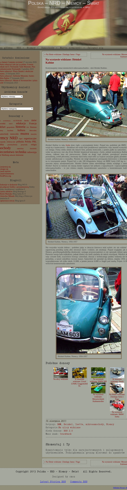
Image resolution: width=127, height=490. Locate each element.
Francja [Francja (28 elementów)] (32, 123)
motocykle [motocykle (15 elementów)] (14, 134)
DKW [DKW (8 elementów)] (10, 124)
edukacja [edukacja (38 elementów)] (21, 123)
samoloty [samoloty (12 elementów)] (20, 149)
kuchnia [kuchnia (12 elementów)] (10, 131)
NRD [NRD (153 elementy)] (14, 138)
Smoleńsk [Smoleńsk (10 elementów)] (33, 149)
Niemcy (31, 48)
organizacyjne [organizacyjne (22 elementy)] (30, 138)
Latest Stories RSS (53, 481)
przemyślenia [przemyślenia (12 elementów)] (12, 145)
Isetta (68, 145)
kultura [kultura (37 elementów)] (21, 130)
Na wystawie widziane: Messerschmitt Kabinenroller (98, 394)
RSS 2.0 (68, 430)
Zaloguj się (95, 48)
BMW (59, 424)
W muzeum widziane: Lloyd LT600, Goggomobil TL (79, 379)
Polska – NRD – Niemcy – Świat (63, 3)
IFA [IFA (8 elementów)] (28, 127)
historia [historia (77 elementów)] (20, 127)
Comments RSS (78, 481)
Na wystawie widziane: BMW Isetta (117, 411)
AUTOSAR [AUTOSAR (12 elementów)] (17, 121)
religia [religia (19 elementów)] (34, 144)
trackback (65, 434)
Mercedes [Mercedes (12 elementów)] (32, 131)
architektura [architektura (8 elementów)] (6, 120)
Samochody (47, 48)
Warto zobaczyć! (71, 48)
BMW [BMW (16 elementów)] (33, 120)
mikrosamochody (95, 424)
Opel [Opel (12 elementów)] (21, 139)
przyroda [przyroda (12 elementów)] (24, 145)
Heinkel (68, 424)
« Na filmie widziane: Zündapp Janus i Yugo (62, 54)
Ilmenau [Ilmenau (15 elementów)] (33, 127)
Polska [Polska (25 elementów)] (28, 141)
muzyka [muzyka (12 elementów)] (33, 134)
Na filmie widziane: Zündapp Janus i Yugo (117, 393)
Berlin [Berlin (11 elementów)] (26, 121)
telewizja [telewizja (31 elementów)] (32, 152)
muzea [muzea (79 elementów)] (25, 133)
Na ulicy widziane (70, 427)
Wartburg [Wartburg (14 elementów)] (5, 155)
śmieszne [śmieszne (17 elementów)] (19, 155)
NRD (19, 48)
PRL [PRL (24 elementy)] (34, 141)
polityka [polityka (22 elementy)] (20, 141)
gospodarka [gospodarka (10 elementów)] (10, 127)
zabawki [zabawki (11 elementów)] (12, 155)
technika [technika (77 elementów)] (20, 152)
